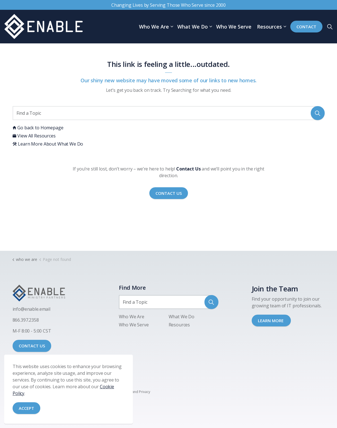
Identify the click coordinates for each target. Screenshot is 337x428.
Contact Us (168, 193)
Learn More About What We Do (48, 144)
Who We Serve (233, 26)
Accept (26, 408)
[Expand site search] (330, 27)
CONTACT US (32, 346)
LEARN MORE (271, 320)
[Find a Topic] (169, 113)
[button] (318, 113)
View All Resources (34, 136)
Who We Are (154, 26)
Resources (269, 26)
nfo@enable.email (31, 309)
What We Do (192, 26)
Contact (306, 26)
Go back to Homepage (38, 128)
